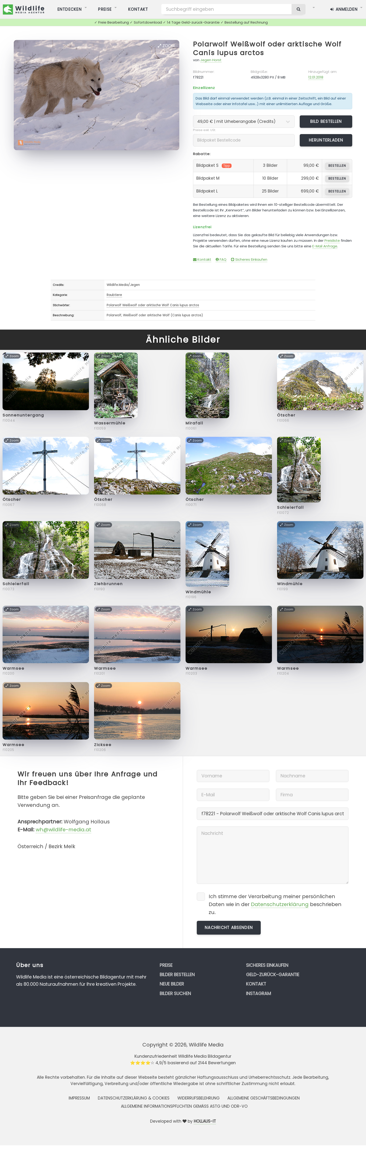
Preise (166, 965)
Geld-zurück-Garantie (272, 974)
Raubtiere (114, 295)
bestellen (337, 166)
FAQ (221, 259)
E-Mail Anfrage (324, 246)
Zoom (166, 46)
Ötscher (286, 415)
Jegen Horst (211, 59)
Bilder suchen (175, 993)
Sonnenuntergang (23, 415)
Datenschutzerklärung (280, 904)
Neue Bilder (172, 984)
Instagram (258, 993)
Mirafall (194, 423)
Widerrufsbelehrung (198, 1098)
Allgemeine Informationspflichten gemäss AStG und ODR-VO (184, 1106)
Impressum (79, 1098)
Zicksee (103, 744)
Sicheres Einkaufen (249, 259)
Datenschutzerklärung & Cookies (133, 1098)
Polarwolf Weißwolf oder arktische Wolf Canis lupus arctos (267, 48)
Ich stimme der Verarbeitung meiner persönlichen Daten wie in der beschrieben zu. (275, 904)
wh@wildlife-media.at (63, 829)
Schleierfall (290, 507)
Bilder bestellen (177, 974)
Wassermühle (110, 423)
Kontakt (202, 259)
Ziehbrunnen (108, 584)
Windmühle (198, 592)
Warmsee (14, 668)
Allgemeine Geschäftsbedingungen (263, 1098)
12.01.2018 (315, 77)
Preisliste (332, 240)
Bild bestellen (326, 121)
